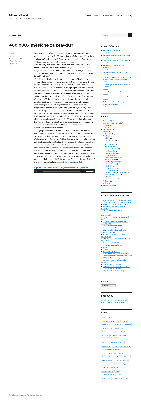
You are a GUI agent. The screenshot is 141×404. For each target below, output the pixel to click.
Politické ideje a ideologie (113, 162)
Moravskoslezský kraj (112, 157)
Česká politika (109, 144)
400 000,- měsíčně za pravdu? (41, 45)
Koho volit (113, 335)
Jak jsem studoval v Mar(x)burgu (113, 271)
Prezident (112, 357)
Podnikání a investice (110, 136)
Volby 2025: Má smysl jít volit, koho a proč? (117, 55)
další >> (121, 302)
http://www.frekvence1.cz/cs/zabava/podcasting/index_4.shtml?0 (61, 168)
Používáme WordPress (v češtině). (30, 395)
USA (118, 367)
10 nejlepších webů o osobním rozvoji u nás (117, 200)
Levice (122, 342)
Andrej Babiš (106, 324)
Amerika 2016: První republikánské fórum (116, 254)
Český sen (106, 249)
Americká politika (110, 140)
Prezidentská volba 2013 (110, 360)
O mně (88, 16)
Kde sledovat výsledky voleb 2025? (114, 50)
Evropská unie (118, 328)
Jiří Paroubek (13, 61)
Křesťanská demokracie (110, 342)
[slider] (61, 171)
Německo (108, 125)
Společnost (106, 183)
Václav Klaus (121, 375)
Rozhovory (106, 181)
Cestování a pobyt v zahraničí (112, 123)
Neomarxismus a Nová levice (112, 264)
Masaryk (21, 61)
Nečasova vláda (107, 353)
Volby (106, 177)
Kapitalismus (125, 332)
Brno (106, 142)
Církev (11, 59)
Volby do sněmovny (108, 375)
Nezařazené (106, 132)
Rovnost (111, 364)
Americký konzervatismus (110, 321)
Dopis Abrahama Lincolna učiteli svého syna (117, 256)
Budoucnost (107, 121)
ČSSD (127, 378)
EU (111, 328)
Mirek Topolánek (124, 346)
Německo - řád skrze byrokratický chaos (116, 266)
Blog (81, 16)
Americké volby (107, 317)
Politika (11, 56)
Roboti (104, 364)
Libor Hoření (105, 302)
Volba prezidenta (107, 371)
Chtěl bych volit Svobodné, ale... (113, 211)
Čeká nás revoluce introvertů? (112, 226)
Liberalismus (106, 346)
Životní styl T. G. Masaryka (111, 251)
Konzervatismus (107, 339)
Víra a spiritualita (108, 185)
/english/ (128, 16)
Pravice (104, 357)
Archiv (96, 16)
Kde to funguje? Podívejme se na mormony (117, 202)
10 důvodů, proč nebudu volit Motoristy (115, 92)
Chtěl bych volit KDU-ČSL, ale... (113, 243)
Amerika (124, 321)
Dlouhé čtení (107, 129)
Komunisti (122, 335)
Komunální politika (111, 153)
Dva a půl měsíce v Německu (112, 228)
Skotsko (107, 127)
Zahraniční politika (111, 179)
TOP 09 (112, 367)
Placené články (14, 63)
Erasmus (105, 328)
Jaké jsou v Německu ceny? (111, 258)
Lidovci (114, 346)
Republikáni (124, 360)
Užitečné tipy (107, 16)
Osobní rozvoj (107, 134)
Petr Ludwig (114, 300)
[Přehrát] (36, 171)
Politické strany (110, 164)
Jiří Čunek (23, 59)
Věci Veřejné (106, 378)
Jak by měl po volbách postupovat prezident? (117, 60)
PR (21, 63)
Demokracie (127, 324)
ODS (115, 353)
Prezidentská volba (123, 357)
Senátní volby (120, 364)
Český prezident (117, 378)
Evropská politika (110, 147)
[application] (64, 171)
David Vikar (114, 302)
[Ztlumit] (87, 171)
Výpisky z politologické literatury (116, 172)
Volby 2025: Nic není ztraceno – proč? (115, 73)
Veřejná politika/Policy (112, 174)
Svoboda (105, 367)
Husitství (16, 59)
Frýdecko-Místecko (111, 149)
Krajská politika (110, 155)
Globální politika (110, 151)
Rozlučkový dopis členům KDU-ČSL (114, 269)
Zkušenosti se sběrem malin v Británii (115, 204)
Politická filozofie (110, 159)
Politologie (108, 166)
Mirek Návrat (18, 15)
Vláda (123, 367)
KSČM (117, 339)
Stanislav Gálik (123, 300)
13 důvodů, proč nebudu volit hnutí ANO (116, 97)
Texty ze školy (110, 170)
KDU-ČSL (105, 335)
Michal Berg (105, 300)
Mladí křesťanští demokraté (111, 349)
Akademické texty (112, 168)
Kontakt (119, 16)
